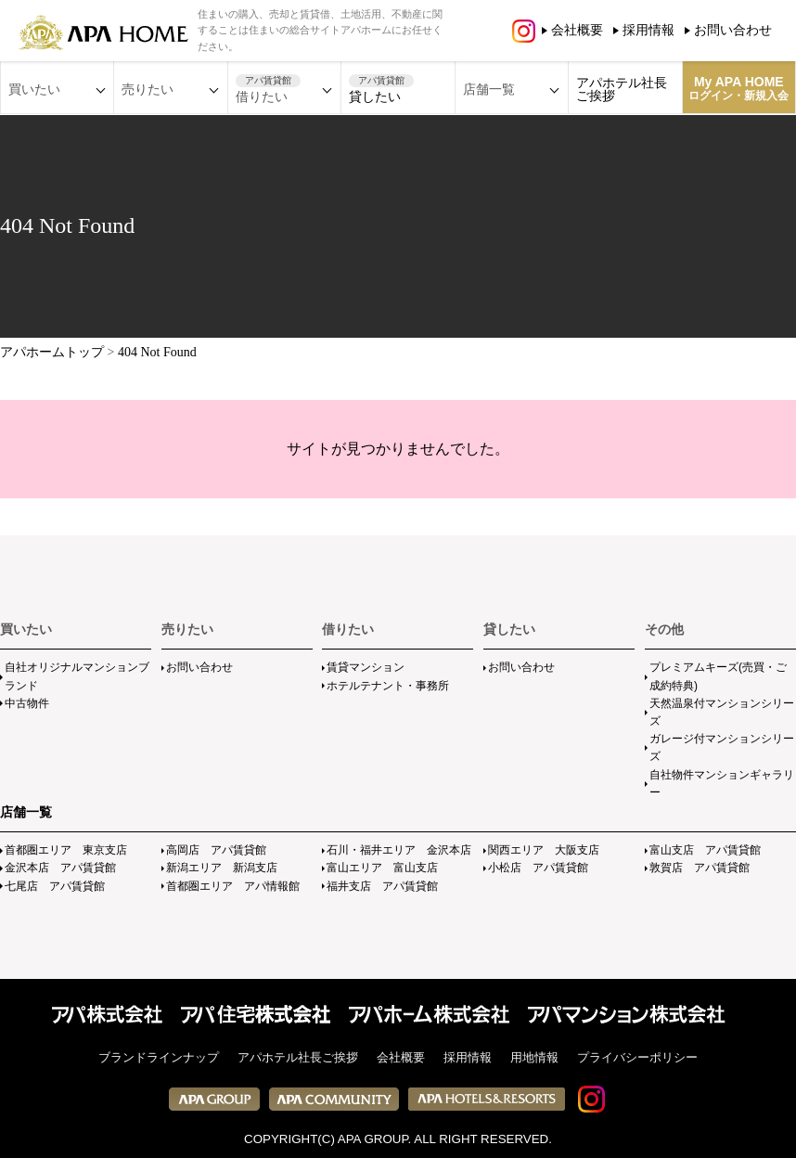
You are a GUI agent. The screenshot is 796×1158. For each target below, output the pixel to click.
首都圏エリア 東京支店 (66, 849)
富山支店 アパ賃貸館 (705, 849)
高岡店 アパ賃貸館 (216, 849)
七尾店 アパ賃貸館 (55, 886)
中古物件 (27, 703)
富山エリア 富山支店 (382, 867)
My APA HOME (738, 88)
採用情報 (648, 29)
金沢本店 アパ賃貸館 (60, 867)
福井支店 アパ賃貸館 (382, 886)
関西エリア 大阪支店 (543, 849)
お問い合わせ (733, 29)
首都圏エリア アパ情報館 (233, 886)
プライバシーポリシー (637, 1057)
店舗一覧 (26, 811)
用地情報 (534, 1057)
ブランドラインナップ (158, 1057)
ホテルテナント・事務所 (388, 685)
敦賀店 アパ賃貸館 (699, 867)
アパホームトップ (52, 352)
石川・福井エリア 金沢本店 (399, 849)
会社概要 (577, 29)
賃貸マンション (365, 667)
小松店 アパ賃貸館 (538, 867)
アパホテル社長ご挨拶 (621, 89)
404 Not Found (157, 352)
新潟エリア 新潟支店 (221, 867)
